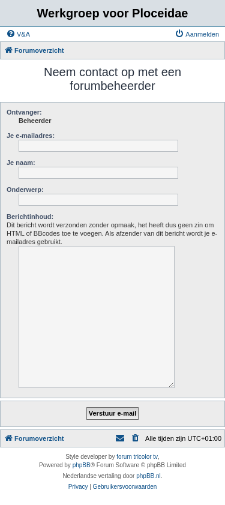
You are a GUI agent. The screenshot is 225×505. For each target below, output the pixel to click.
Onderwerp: (25, 189)
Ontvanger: (24, 112)
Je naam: (21, 162)
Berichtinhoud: (30, 216)
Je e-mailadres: (31, 135)
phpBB (82, 465)
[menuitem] (18, 34)
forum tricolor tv (137, 456)
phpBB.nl (148, 476)
